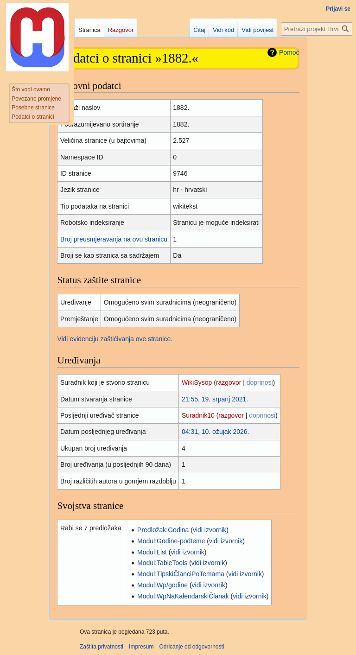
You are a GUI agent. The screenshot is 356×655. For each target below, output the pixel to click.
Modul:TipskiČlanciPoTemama (180, 574)
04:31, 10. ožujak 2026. (215, 431)
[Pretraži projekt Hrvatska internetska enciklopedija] (316, 29)
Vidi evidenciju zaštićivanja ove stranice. (114, 339)
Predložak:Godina (163, 530)
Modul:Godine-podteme (171, 541)
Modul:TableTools (162, 562)
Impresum (141, 646)
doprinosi (260, 382)
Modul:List (152, 552)
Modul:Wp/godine (162, 585)
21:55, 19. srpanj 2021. (215, 399)
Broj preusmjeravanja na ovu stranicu (113, 239)
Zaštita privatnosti (101, 646)
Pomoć (289, 52)
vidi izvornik (209, 530)
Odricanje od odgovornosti (191, 646)
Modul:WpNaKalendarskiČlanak (183, 596)
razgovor (228, 382)
